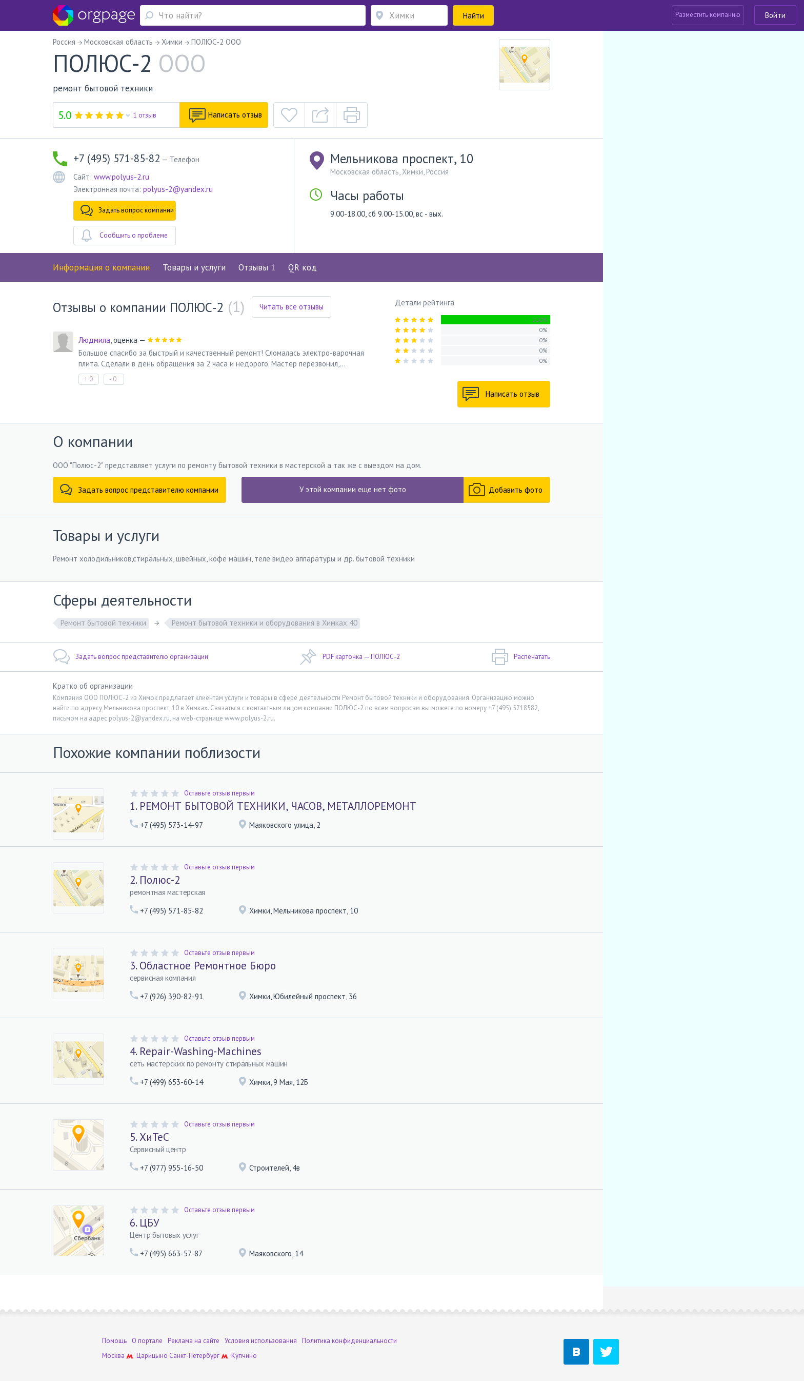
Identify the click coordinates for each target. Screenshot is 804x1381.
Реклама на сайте (193, 1315)
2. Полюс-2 (155, 880)
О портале (147, 1315)
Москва (113, 1330)
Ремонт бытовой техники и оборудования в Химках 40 (264, 623)
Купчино (244, 1330)
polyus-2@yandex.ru (178, 189)
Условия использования (261, 1315)
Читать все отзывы (291, 307)
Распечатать (520, 657)
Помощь (114, 1315)
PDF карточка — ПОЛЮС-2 (350, 657)
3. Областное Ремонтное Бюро (203, 965)
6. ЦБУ (144, 1223)
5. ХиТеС (149, 1137)
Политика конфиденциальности (349, 1315)
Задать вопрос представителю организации (130, 657)
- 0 (112, 379)
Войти (775, 15)
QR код (302, 267)
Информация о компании (101, 267)
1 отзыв (144, 115)
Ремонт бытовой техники (103, 623)
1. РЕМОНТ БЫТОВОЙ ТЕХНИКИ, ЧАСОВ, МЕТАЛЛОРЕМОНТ (273, 806)
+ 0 (88, 379)
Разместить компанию (707, 14)
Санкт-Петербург (194, 1330)
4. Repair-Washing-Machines (196, 1051)
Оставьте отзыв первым (219, 793)
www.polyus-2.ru (121, 177)
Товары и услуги (194, 267)
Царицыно (152, 1330)
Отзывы (256, 267)
